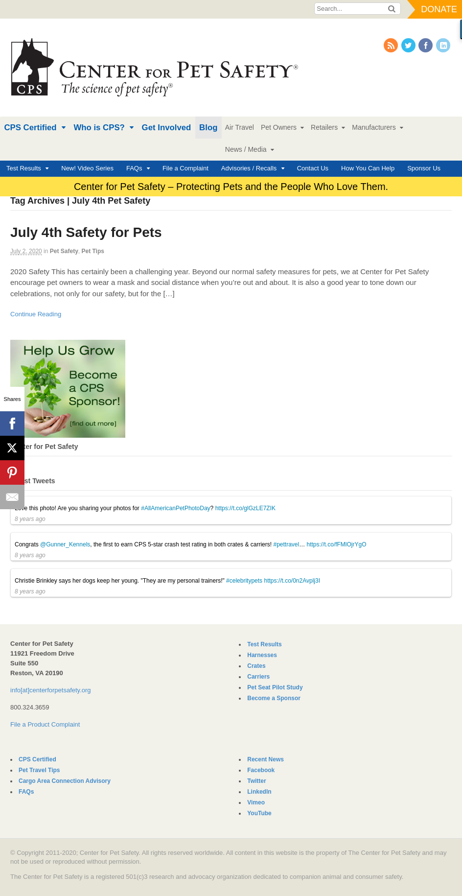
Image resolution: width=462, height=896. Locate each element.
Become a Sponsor (273, 698)
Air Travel (239, 127)
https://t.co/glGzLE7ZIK (245, 508)
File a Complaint (185, 168)
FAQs (134, 168)
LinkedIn (259, 791)
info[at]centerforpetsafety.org (50, 690)
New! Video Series (87, 168)
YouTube (259, 813)
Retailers (324, 127)
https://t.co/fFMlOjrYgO (337, 544)
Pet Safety (64, 251)
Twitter (256, 781)
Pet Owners (279, 127)
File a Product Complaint (45, 724)
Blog (208, 127)
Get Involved (166, 127)
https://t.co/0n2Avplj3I (292, 580)
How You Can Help (367, 168)
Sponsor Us (423, 168)
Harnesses (262, 655)
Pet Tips (92, 251)
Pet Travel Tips (39, 770)
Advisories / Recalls (249, 168)
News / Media (246, 149)
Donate (439, 9)
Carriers (258, 676)
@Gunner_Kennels (65, 544)
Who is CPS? (98, 127)
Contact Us (312, 168)
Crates (256, 665)
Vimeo (256, 802)
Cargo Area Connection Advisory (65, 781)
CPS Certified (30, 127)
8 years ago (30, 519)
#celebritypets (244, 580)
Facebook (261, 770)
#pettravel (286, 544)
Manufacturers (373, 127)
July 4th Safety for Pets (86, 232)
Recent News (265, 759)
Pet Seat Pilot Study (274, 687)
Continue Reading (35, 314)
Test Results (23, 168)
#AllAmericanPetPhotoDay (175, 508)
